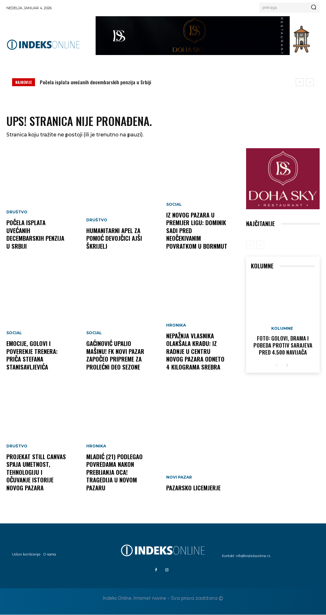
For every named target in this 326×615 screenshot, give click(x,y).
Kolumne (282, 329)
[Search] (314, 8)
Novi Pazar (179, 478)
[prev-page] (250, 245)
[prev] (300, 82)
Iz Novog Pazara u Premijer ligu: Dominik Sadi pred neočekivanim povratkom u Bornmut (196, 235)
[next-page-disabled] (260, 245)
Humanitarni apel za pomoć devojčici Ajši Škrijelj (113, 239)
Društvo (16, 214)
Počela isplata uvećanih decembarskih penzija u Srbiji (95, 82)
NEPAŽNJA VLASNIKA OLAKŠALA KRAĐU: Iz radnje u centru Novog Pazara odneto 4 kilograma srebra (194, 352)
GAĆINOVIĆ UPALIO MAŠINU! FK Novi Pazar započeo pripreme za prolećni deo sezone (115, 356)
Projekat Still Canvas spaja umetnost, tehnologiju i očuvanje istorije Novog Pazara (36, 477)
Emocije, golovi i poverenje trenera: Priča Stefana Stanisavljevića (31, 356)
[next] (310, 82)
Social (14, 335)
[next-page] (287, 365)
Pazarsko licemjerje (193, 488)
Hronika (96, 448)
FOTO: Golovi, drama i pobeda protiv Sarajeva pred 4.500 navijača (283, 345)
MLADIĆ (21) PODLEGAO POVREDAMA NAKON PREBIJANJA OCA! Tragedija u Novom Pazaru (113, 473)
